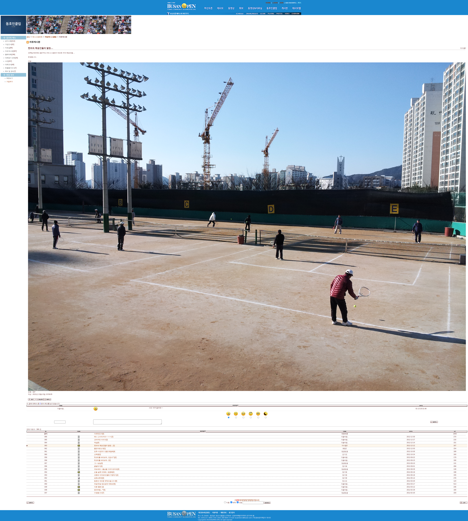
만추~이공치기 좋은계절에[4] (105, 451)
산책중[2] (98, 454)
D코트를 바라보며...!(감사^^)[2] (105, 457)
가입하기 (9, 82)
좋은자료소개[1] (100, 448)
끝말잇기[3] (98, 466)
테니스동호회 (37, 37)
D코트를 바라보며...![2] (102, 460)
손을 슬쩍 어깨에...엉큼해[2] (104, 472)
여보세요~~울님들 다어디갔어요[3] (107, 469)
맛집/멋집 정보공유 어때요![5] (105, 484)
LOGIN (275, 3)
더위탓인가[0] (99, 434)
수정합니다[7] (99, 493)
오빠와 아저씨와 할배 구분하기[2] (106, 475)
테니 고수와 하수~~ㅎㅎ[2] (104, 437)
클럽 (28, 37)
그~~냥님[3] (99, 463)
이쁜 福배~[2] (99, 487)
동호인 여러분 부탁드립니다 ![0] (106, 481)
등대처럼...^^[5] (100, 490)
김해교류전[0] (99, 478)
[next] (257, 500)
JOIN (281, 3)
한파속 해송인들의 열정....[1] (104, 446)
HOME (268, 3)
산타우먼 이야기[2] (101, 440)
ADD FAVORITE (290, 3)
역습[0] (97, 443)
